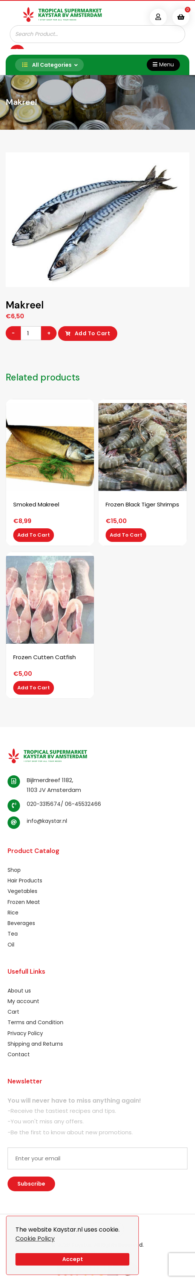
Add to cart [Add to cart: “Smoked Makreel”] (33, 534)
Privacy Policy (25, 1033)
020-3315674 (44, 804)
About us (19, 990)
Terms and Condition (35, 1022)
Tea (13, 933)
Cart (13, 1012)
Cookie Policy (35, 1238)
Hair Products (25, 880)
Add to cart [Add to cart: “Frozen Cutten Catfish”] (33, 687)
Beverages (21, 923)
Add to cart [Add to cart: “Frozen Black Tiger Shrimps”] (126, 534)
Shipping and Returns (35, 1044)
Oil (11, 944)
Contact (19, 1054)
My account (23, 1001)
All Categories (45, 65)
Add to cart (93, 333)
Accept (72, 1259)
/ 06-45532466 (81, 804)
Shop (14, 870)
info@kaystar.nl (47, 821)
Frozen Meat (24, 902)
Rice (13, 912)
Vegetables (22, 891)
